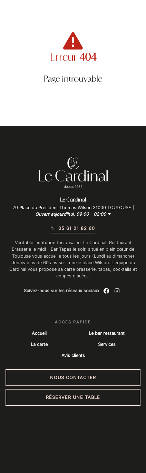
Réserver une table (73, 397)
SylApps (73, 449)
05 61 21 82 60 (73, 228)
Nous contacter (73, 377)
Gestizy (124, 442)
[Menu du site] (15, 15)
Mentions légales (30, 442)
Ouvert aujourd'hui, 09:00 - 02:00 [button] (73, 214)
